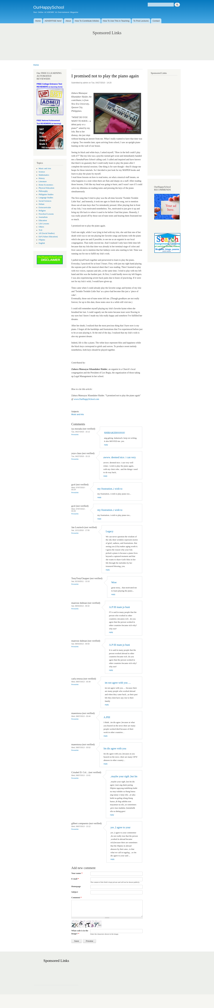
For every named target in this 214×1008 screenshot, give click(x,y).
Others (41, 227)
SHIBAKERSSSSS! (114, 432)
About (68, 21)
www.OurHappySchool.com (86, 399)
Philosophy (43, 191)
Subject (74, 892)
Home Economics (46, 185)
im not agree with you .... (118, 682)
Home (38, 21)
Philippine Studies (46, 194)
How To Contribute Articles (87, 21)
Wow (114, 582)
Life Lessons (44, 224)
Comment (76, 897)
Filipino (42, 240)
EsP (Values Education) (48, 237)
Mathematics (44, 175)
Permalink (74, 434)
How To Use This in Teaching (116, 21)
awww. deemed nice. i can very (119, 457)
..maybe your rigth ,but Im (123, 776)
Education (43, 220)
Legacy (109, 531)
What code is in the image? (79, 932)
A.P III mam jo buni (119, 607)
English (42, 243)
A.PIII (107, 717)
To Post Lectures (141, 21)
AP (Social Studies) (47, 233)
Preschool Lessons (46, 214)
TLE (40, 230)
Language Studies (46, 198)
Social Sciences (45, 201)
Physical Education (46, 188)
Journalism (43, 217)
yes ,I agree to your (120, 827)
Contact (156, 21)
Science (42, 172)
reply (106, 445)
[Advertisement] (107, 44)
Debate (41, 204)
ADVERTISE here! (53, 21)
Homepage (76, 886)
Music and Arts (45, 168)
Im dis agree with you (115, 748)
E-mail (75, 879)
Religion (42, 211)
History (42, 178)
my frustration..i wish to (109, 488)
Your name (77, 873)
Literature (43, 181)
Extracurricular (45, 207)
